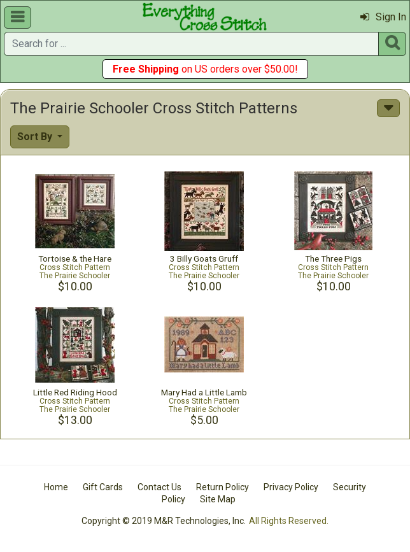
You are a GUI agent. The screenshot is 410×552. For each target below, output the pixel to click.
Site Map (218, 499)
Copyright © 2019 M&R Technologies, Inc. (163, 521)
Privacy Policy (291, 487)
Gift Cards (103, 487)
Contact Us (159, 487)
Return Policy (222, 487)
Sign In (383, 17)
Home (56, 487)
